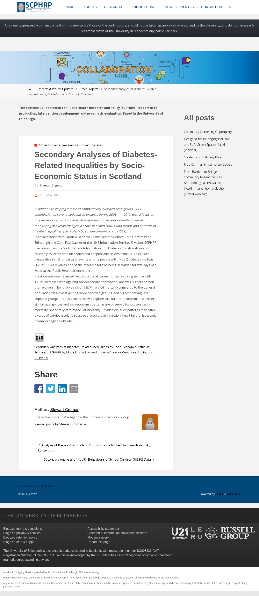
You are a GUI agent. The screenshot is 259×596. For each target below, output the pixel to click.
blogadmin (74, 352)
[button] (38, 388)
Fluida (218, 494)
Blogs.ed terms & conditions (22, 528)
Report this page (98, 542)
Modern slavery (98, 537)
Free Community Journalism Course (208, 164)
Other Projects (88, 89)
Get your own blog (89, 572)
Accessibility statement (103, 528)
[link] (231, 7)
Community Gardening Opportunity (208, 132)
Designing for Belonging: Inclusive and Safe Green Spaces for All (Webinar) (207, 144)
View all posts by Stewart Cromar (60, 424)
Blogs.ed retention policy (20, 537)
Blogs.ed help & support (19, 542)
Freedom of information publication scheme (117, 533)
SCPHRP (55, 352)
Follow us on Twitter (36, 485)
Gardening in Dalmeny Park (202, 157)
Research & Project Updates (55, 89)
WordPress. (234, 494)
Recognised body (137, 555)
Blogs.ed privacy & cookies (21, 533)
